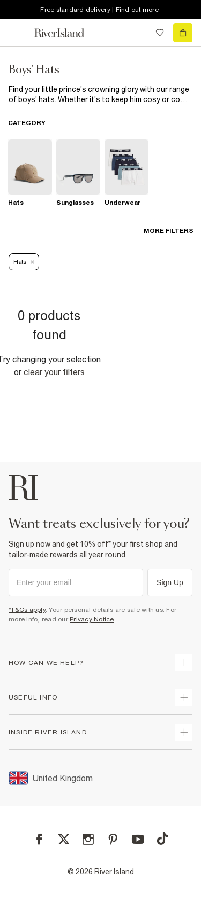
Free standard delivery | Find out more (99, 9)
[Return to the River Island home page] (66, 32)
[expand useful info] (183, 697)
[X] (63, 839)
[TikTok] (162, 838)
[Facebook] (39, 839)
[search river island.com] (137, 32)
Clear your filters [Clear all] (54, 372)
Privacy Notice (92, 619)
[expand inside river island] (183, 732)
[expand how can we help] (183, 662)
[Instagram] (88, 839)
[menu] (18, 33)
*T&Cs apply (27, 609)
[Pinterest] (113, 839)
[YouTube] (138, 839)
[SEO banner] (100, 94)
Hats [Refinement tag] (23, 262)
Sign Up (170, 582)
